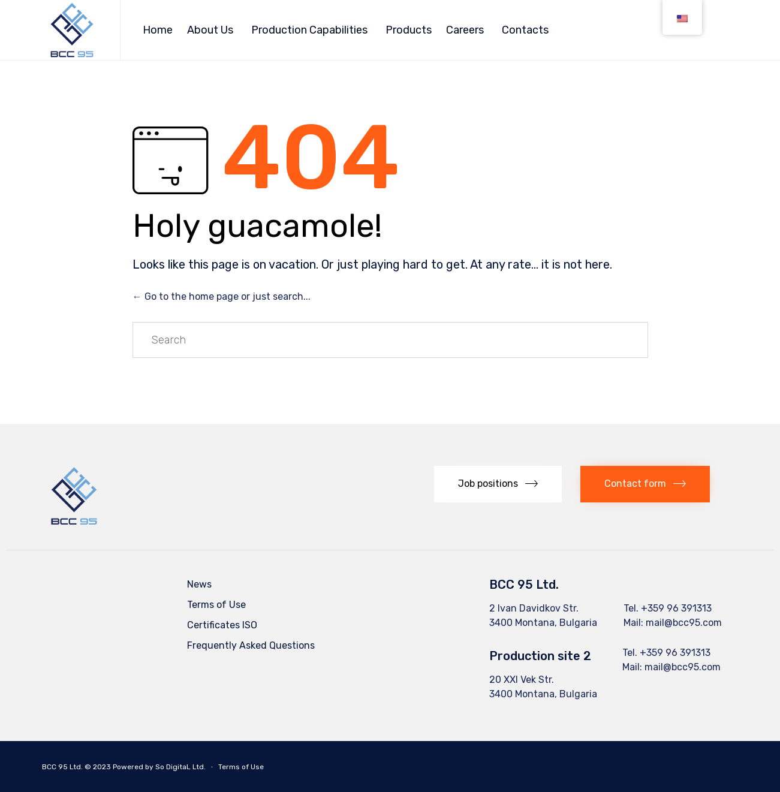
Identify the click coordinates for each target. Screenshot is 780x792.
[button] (498, 484)
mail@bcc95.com (684, 622)
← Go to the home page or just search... (221, 296)
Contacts (525, 30)
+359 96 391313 (676, 608)
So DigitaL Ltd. (180, 767)
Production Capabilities (309, 30)
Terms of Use (216, 604)
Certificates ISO (222, 625)
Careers (465, 30)
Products (409, 30)
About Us (210, 30)
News (199, 584)
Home (158, 30)
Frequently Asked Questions (251, 645)
